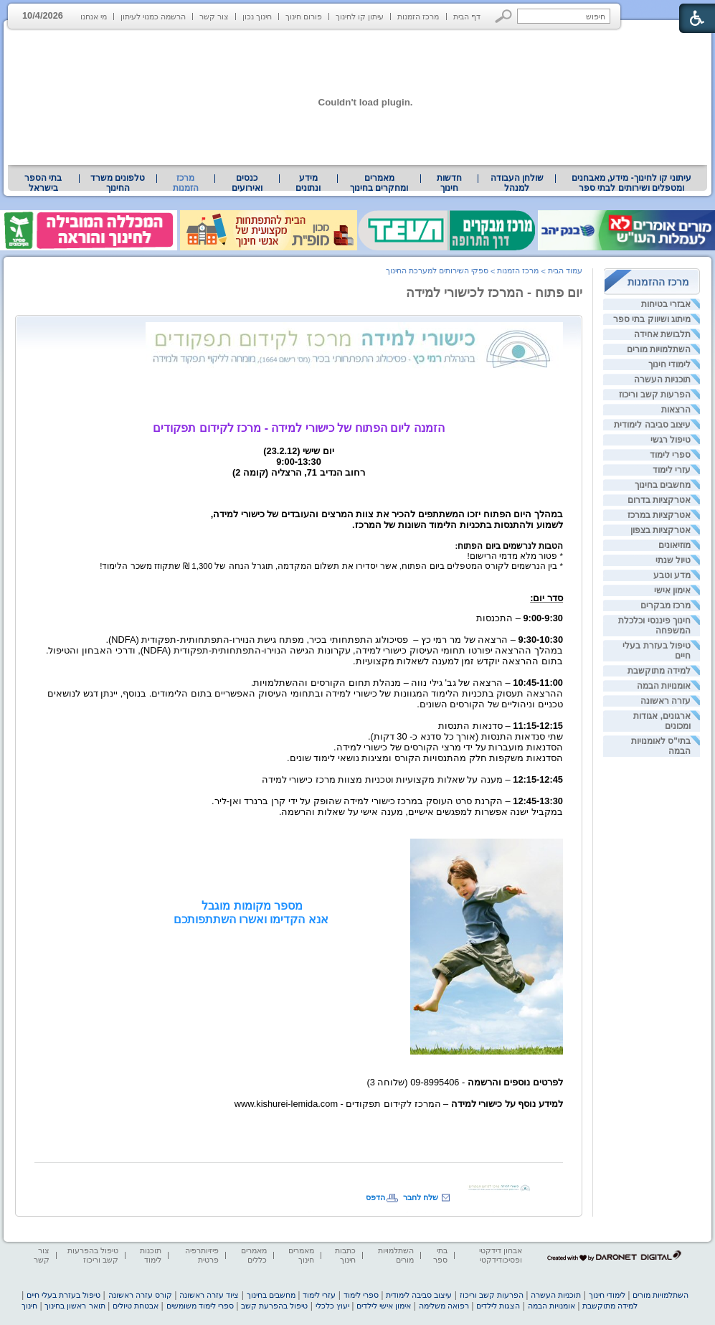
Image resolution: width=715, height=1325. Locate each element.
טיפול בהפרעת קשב (274, 1305)
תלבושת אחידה (662, 334)
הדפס (375, 1197)
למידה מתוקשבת (659, 671)
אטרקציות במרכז (659, 515)
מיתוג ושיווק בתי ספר (652, 319)
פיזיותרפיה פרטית (202, 1255)
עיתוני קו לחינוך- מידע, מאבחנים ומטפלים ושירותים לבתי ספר (632, 183)
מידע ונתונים (308, 183)
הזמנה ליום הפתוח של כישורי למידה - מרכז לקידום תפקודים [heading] (298, 428)
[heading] (354, 346)
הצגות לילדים (498, 1305)
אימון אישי (672, 590)
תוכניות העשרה (662, 379)
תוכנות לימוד (150, 1255)
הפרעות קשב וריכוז (655, 395)
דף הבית (466, 16)
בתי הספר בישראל (43, 183)
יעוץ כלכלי (332, 1305)
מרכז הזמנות (418, 16)
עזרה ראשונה (665, 701)
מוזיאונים (674, 545)
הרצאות (676, 410)
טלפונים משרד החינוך (117, 183)
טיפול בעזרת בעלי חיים (63, 1295)
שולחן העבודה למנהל (517, 183)
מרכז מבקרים (665, 605)
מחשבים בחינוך (663, 485)
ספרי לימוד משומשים (200, 1305)
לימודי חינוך (669, 364)
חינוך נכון (257, 16)
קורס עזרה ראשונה (140, 1295)
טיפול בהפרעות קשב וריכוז (92, 1255)
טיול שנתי (673, 560)
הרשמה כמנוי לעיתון (153, 16)
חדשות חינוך (449, 183)
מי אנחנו (93, 16)
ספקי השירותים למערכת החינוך (437, 270)
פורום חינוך (303, 16)
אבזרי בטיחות (666, 304)
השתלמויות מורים (659, 349)
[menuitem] (631, 183)
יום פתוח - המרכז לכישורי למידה (494, 293)
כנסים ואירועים (247, 183)
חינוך (29, 1305)
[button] (504, 16)
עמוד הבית (565, 270)
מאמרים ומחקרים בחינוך (379, 183)
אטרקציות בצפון (660, 530)
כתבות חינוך (345, 1255)
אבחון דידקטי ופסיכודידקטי (500, 1255)
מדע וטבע (672, 575)
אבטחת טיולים (135, 1305)
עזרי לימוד (672, 470)
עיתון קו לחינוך (360, 16)
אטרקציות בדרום (659, 500)
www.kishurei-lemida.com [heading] (286, 1103)
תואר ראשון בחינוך (74, 1305)
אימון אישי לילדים (383, 1305)
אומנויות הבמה (664, 686)
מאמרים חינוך (301, 1255)
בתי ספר (440, 1255)
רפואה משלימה (444, 1305)
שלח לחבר (420, 1197)
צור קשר (214, 16)
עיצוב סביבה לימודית (652, 425)
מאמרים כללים (254, 1255)
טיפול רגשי (670, 440)
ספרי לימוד (670, 455)
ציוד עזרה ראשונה (209, 1295)
